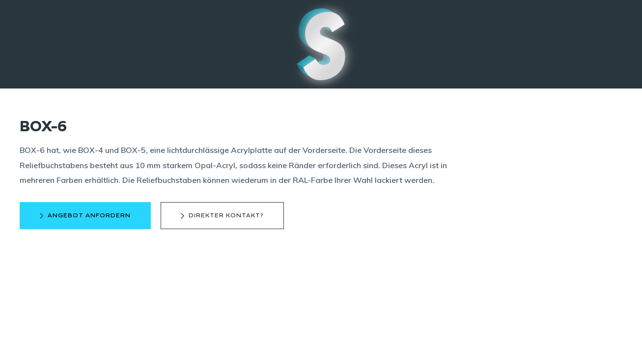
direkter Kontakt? (226, 215)
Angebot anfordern (89, 215)
